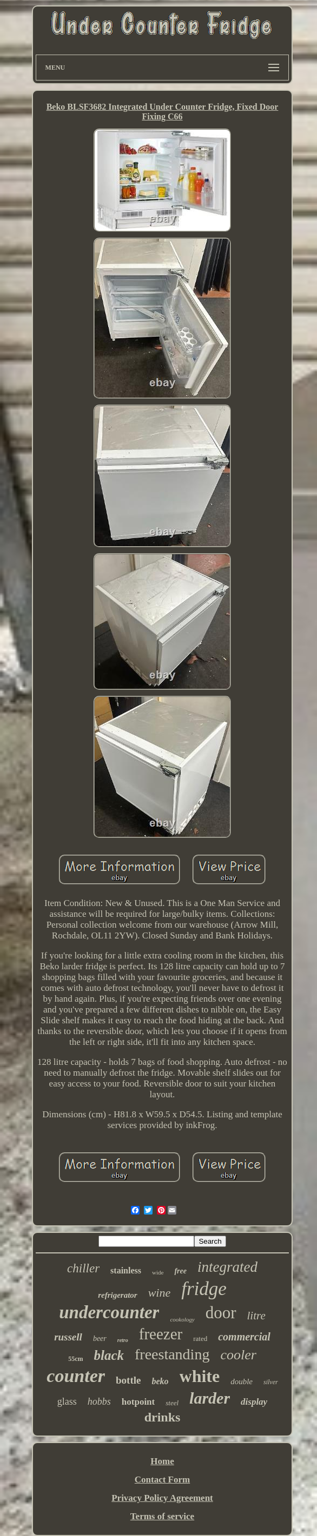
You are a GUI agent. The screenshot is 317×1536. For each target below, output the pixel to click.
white (200, 1376)
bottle (128, 1380)
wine (159, 1292)
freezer (160, 1334)
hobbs (99, 1401)
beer (100, 1338)
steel (172, 1403)
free (180, 1271)
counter (76, 1376)
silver (270, 1382)
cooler (238, 1355)
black (109, 1355)
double (241, 1381)
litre (256, 1315)
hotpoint (138, 1402)
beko (159, 1381)
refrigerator (117, 1295)
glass (67, 1401)
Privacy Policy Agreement (162, 1498)
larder (209, 1398)
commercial (244, 1337)
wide (157, 1272)
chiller (83, 1268)
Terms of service (162, 1516)
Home (162, 1461)
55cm (75, 1359)
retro (122, 1340)
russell (68, 1337)
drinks (162, 1417)
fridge (204, 1288)
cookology (182, 1319)
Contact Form (162, 1479)
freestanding (172, 1354)
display (254, 1402)
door (221, 1312)
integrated (227, 1267)
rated (200, 1338)
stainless (125, 1270)
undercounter (109, 1312)
